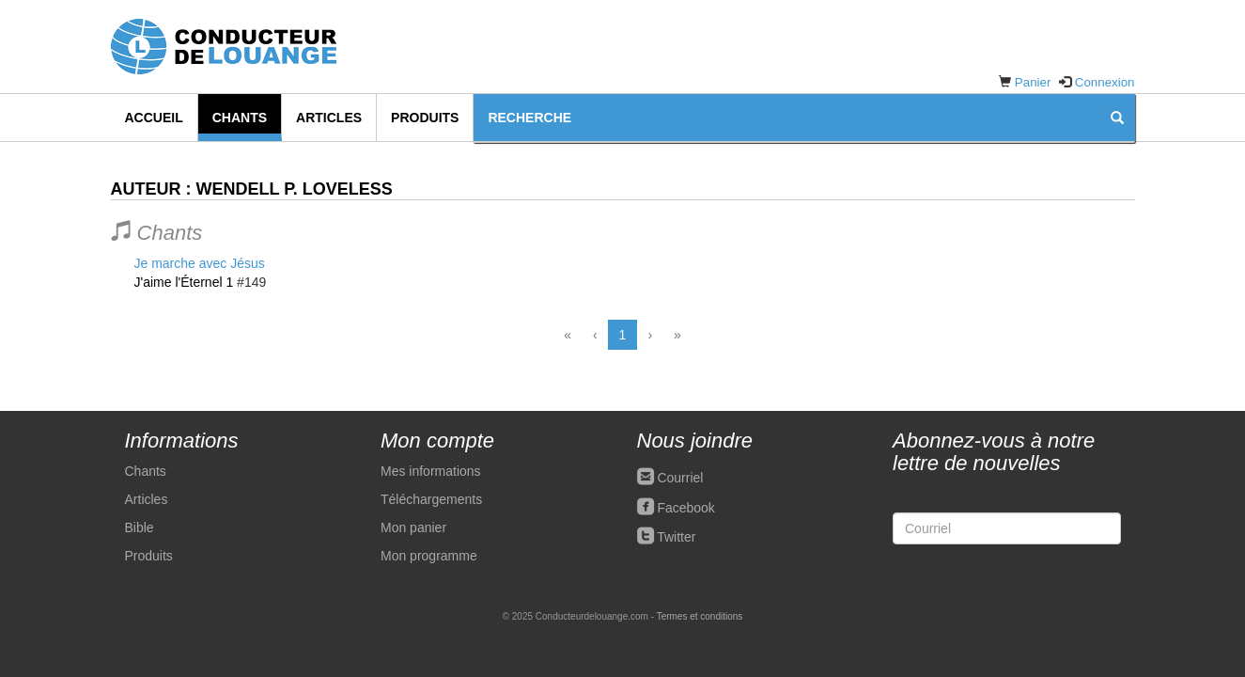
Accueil (154, 117)
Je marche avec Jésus (199, 263)
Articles (329, 117)
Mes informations (431, 471)
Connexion (1105, 82)
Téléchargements (431, 499)
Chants (239, 117)
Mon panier (413, 527)
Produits (425, 117)
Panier (1033, 82)
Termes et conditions (700, 616)
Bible (139, 527)
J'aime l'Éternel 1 (184, 282)
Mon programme (429, 555)
